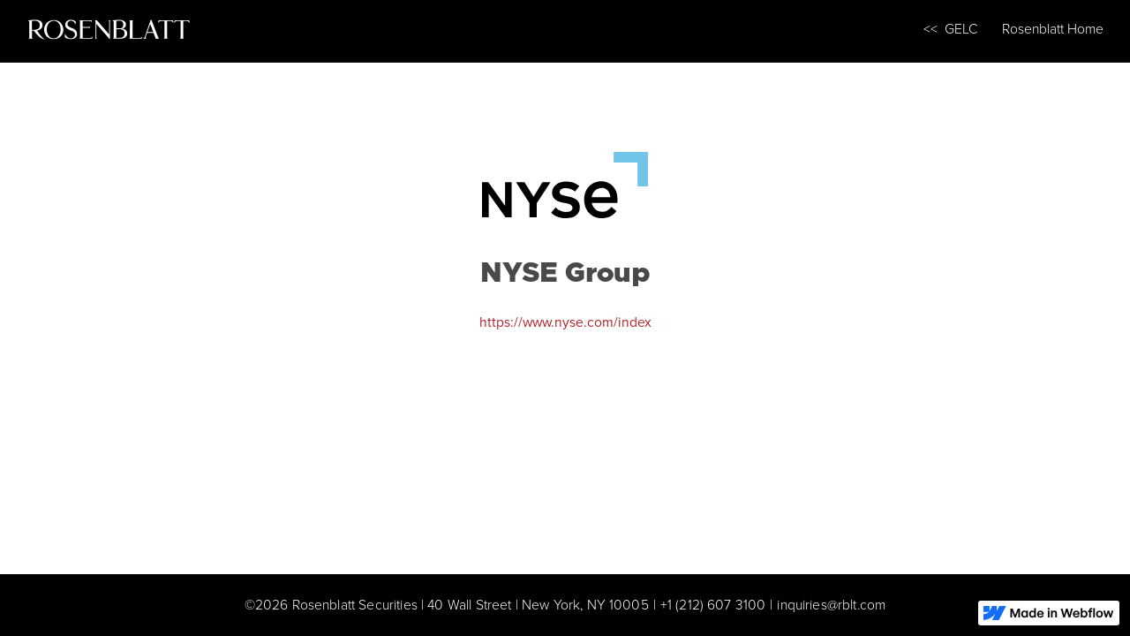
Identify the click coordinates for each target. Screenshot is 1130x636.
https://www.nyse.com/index (565, 322)
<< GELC (950, 29)
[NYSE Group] (565, 182)
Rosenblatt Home (1053, 29)
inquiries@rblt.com (831, 604)
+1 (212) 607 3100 (713, 604)
